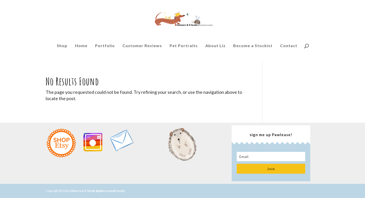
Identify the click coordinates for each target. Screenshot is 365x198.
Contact (288, 47)
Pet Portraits (184, 47)
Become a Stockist (252, 47)
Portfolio (105, 47)
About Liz (215, 47)
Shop (62, 47)
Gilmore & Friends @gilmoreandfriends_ (98, 191)
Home (81, 47)
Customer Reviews (142, 47)
